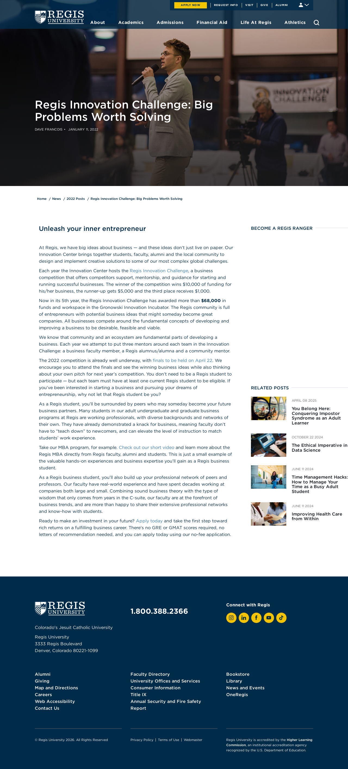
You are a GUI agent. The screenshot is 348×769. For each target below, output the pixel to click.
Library (234, 681)
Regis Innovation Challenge (159, 270)
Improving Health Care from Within (317, 516)
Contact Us (47, 708)
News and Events (245, 687)
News (56, 199)
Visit (249, 5)
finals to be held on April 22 (182, 360)
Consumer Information (155, 687)
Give (264, 5)
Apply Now (190, 5)
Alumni (281, 5)
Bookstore (238, 674)
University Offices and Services (165, 681)
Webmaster (193, 740)
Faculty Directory (150, 674)
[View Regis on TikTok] (281, 618)
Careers (43, 694)
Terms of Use (168, 740)
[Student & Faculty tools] (304, 4)
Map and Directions (56, 687)
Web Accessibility (55, 701)
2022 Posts (76, 199)
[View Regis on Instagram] (231, 618)
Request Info (226, 5)
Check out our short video (146, 447)
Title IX (138, 694)
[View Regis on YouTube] (269, 618)
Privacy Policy (141, 740)
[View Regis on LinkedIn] (244, 618)
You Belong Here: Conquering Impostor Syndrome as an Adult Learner (316, 416)
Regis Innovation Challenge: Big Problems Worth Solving (136, 199)
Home (41, 199)
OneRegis (237, 694)
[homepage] (59, 17)
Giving (42, 681)
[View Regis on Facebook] (256, 618)
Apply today (149, 520)
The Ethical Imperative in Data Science (319, 447)
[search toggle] (316, 22)
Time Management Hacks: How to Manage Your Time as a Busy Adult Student (320, 484)
